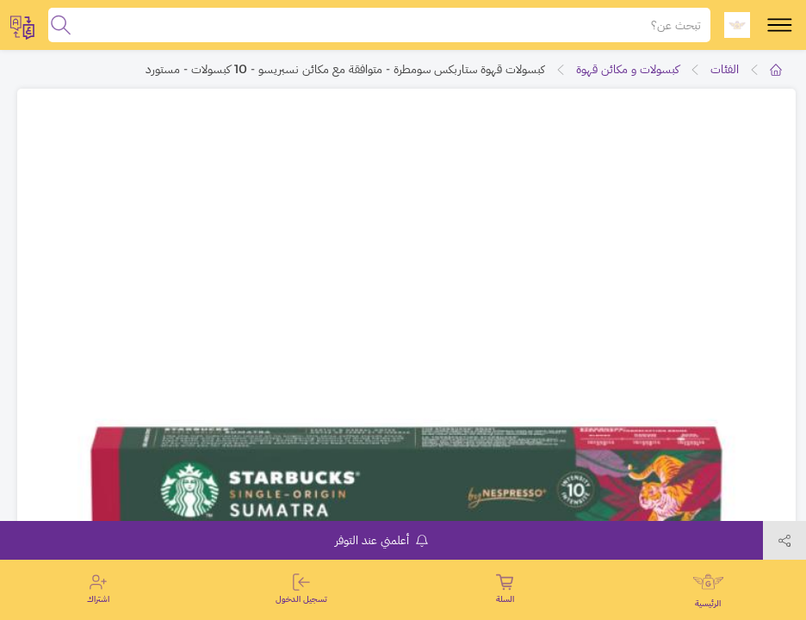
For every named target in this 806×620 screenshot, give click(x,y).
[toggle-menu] (780, 25)
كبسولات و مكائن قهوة (627, 69)
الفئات (724, 69)
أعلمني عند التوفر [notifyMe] (381, 540)
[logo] (737, 25)
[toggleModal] (22, 25)
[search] (61, 25)
